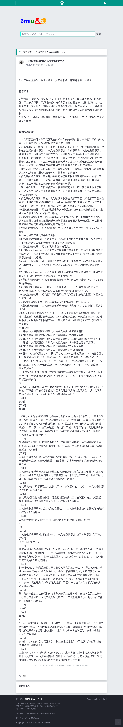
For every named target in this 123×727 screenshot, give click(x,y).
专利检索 (27, 52)
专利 (24, 676)
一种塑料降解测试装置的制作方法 (49, 52)
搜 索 (98, 34)
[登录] (105, 3)
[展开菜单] (18, 3)
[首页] (20, 51)
